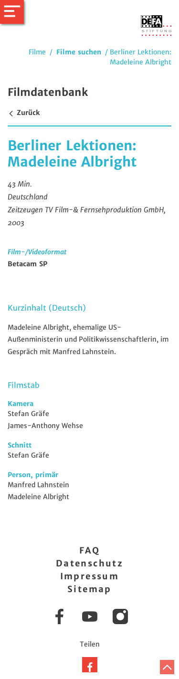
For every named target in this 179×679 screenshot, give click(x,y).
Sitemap (89, 589)
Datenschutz (89, 563)
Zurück (24, 112)
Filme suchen (78, 52)
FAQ (89, 550)
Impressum (89, 576)
